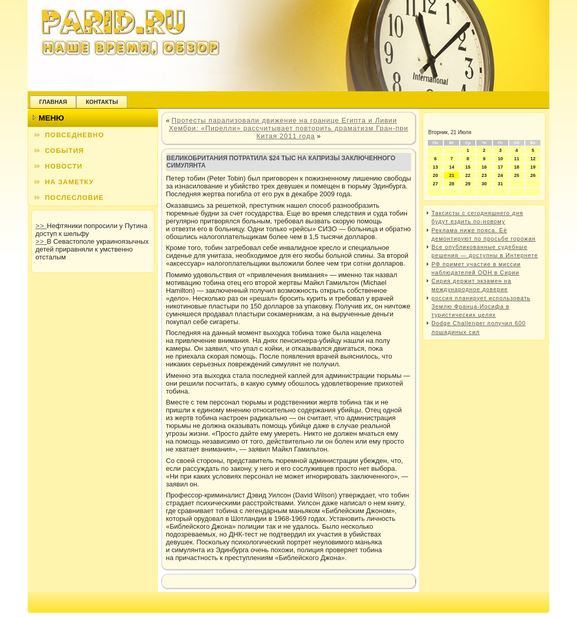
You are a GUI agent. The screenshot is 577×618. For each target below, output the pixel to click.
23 (484, 175)
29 (468, 183)
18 (516, 167)
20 (435, 175)
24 (500, 175)
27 (435, 183)
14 (451, 167)
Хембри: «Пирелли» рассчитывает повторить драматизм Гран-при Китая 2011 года (288, 132)
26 (532, 175)
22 (468, 175)
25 (516, 175)
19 (532, 167)
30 (484, 183)
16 (484, 167)
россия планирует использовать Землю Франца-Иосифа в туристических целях (481, 306)
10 (500, 158)
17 (500, 167)
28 (451, 183)
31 (500, 183)
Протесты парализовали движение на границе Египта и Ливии (284, 120)
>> (41, 226)
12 (532, 158)
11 (516, 158)
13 (435, 167)
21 (451, 175)
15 (468, 167)
